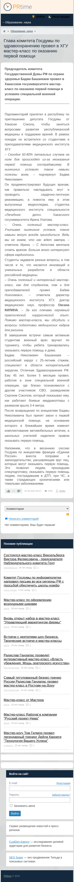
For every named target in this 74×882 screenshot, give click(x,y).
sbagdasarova (10, 567)
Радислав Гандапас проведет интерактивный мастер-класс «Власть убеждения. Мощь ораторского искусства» (37, 659)
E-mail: (13, 783)
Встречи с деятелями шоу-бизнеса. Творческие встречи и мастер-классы (33, 639)
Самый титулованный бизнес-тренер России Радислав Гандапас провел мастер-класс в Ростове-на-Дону (32, 681)
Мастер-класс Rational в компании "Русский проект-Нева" (30, 716)
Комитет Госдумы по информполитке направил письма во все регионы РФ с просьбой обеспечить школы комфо (34, 581)
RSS (67, 514)
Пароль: (14, 794)
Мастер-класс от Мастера (24, 700)
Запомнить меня (24, 805)
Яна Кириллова (11, 668)
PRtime (7, 876)
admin (7, 608)
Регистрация (63, 783)
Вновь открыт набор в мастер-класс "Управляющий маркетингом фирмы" (32, 620)
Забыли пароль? (61, 795)
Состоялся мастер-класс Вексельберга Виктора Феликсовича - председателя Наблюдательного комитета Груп (34, 559)
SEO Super (16, 857)
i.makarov (8, 745)
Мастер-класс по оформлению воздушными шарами (28, 602)
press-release (10, 590)
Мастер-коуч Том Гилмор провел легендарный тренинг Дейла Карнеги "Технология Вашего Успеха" (33, 737)
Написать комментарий (24, 518)
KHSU (62, 491)
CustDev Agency (19, 841)
